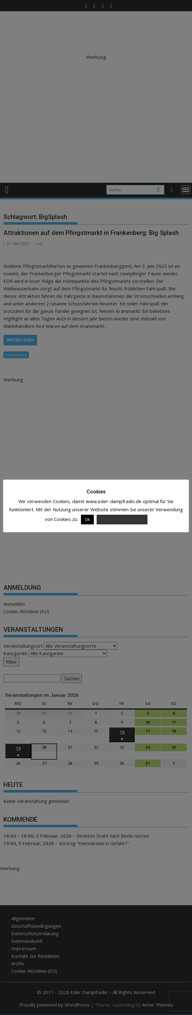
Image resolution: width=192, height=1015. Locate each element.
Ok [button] (87, 519)
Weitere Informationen (122, 519)
